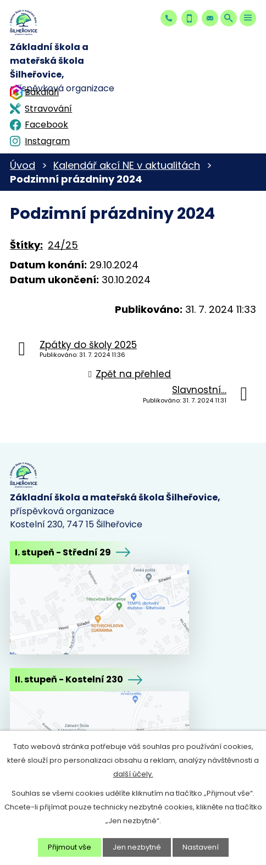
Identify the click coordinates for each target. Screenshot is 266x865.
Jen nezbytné (137, 847)
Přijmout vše (69, 847)
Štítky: (26, 245)
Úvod (22, 165)
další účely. (133, 774)
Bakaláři (42, 92)
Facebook (46, 124)
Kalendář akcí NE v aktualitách (126, 165)
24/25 (63, 245)
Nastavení (200, 847)
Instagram (47, 141)
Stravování (48, 108)
